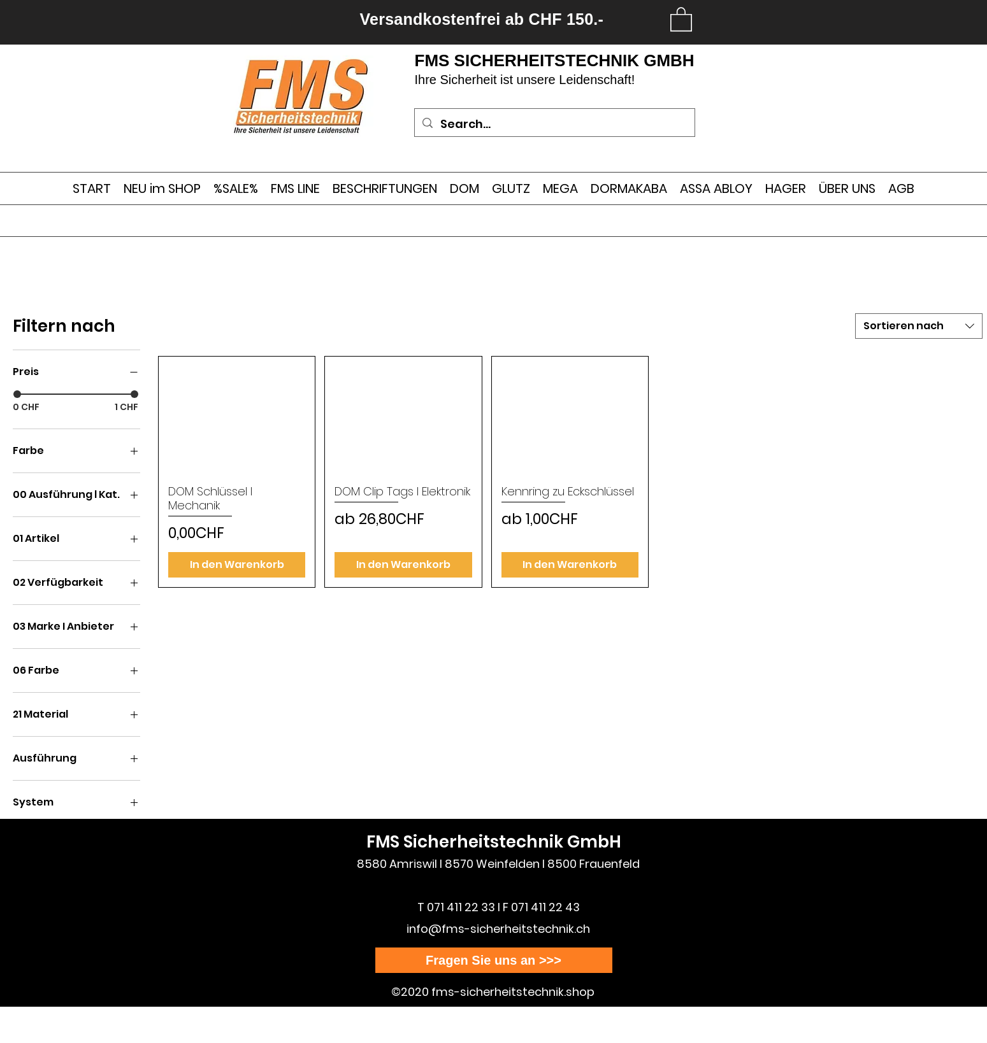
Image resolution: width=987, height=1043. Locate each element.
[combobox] (919, 326)
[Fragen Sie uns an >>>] (493, 960)
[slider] (17, 394)
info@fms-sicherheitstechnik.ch (498, 929)
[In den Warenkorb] (236, 565)
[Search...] (554, 124)
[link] (681, 18)
